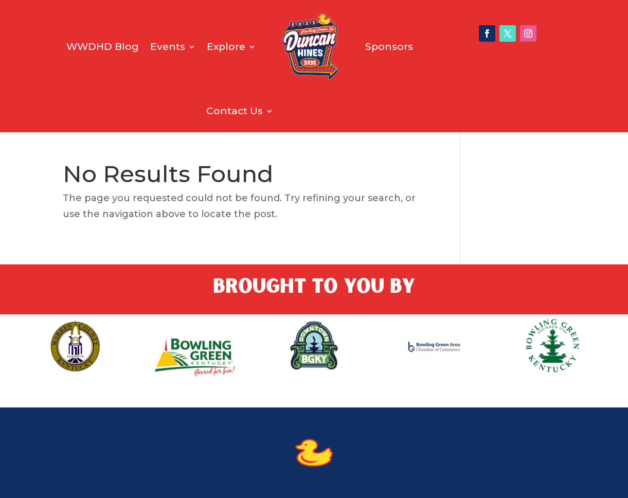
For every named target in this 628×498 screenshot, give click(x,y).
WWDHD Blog (102, 46)
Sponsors (389, 46)
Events (167, 46)
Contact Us (234, 111)
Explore (226, 46)
